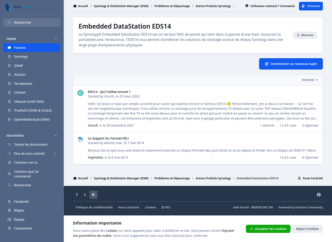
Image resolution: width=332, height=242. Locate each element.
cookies (111, 230)
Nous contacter (128, 207)
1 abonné (267, 125)
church (109, 96)
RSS (166, 207)
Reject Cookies (307, 229)
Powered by (301, 207)
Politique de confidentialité (94, 207)
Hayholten (95, 157)
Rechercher (19, 22)
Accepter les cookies (268, 229)
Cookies (150, 207)
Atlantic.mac (113, 143)
